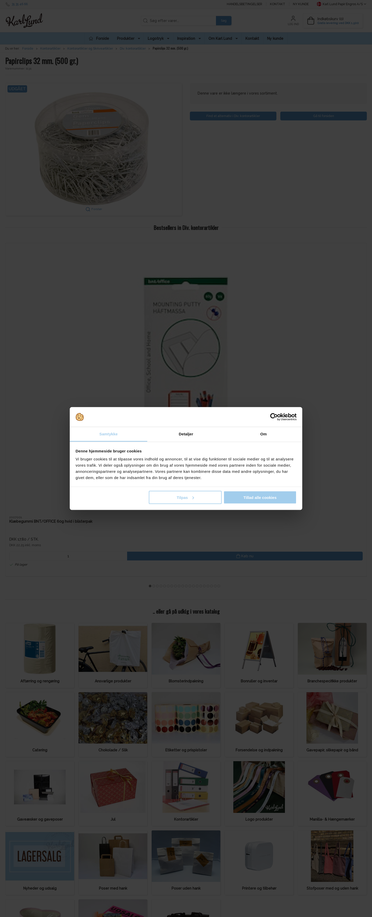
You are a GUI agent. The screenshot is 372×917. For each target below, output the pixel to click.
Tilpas (185, 497)
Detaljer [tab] (186, 434)
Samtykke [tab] (108, 434)
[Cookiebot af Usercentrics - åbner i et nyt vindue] (274, 417)
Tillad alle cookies (259, 497)
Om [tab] (263, 434)
